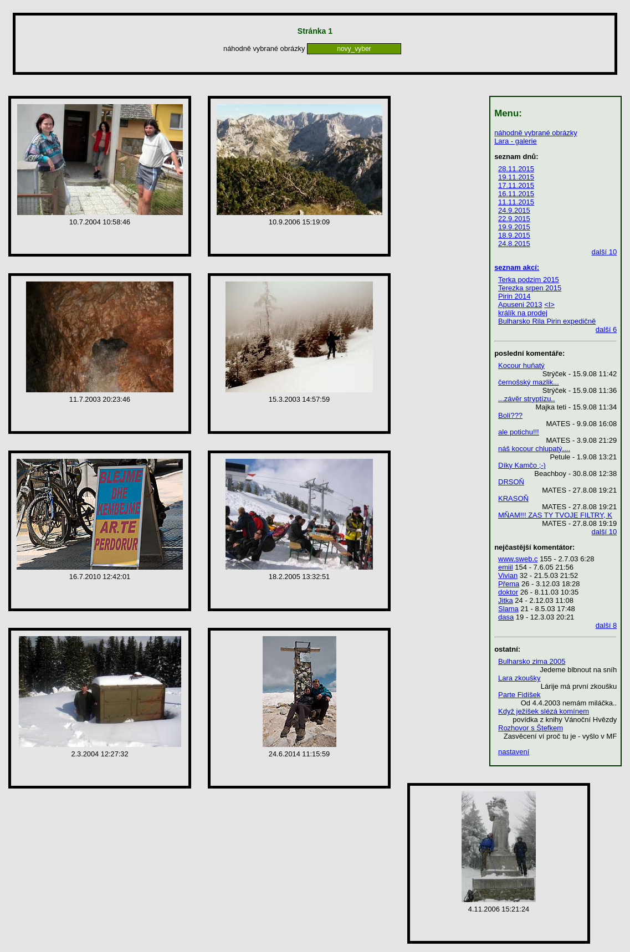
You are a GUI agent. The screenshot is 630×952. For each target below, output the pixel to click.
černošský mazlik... (528, 382)
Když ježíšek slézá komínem (543, 711)
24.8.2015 (514, 243)
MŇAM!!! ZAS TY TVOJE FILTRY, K (555, 515)
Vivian (508, 575)
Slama (508, 609)
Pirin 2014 (514, 296)
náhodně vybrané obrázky (535, 133)
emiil (505, 567)
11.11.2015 (516, 202)
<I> (549, 304)
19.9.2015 (514, 227)
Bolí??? (510, 415)
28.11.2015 (516, 169)
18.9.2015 (514, 235)
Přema (508, 584)
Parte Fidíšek (519, 694)
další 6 (606, 329)
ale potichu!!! (518, 432)
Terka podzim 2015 (528, 279)
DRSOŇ (511, 482)
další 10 (604, 252)
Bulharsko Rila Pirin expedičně (547, 321)
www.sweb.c (518, 559)
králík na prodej (522, 313)
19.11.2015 (516, 177)
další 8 (606, 625)
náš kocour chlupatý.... (534, 448)
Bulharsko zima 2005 (531, 661)
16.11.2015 (516, 194)
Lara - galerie (515, 141)
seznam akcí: (516, 267)
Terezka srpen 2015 (529, 288)
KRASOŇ (513, 498)
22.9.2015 (514, 218)
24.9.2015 (514, 210)
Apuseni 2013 (520, 304)
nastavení (513, 752)
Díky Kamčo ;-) (522, 465)
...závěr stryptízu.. (526, 399)
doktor (508, 592)
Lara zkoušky (519, 678)
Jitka (505, 600)
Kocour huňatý (521, 365)
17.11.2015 (516, 185)
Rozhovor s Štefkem (530, 728)
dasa (506, 617)
